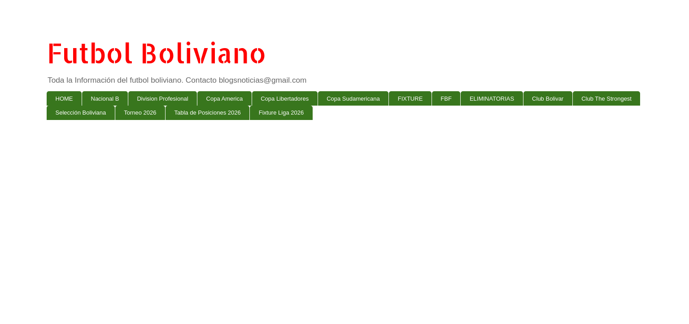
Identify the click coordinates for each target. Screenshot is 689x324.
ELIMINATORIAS (492, 98)
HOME (64, 98)
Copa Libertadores (285, 98)
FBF (446, 98)
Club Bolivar (547, 98)
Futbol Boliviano (156, 53)
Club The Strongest (606, 98)
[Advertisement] (316, 196)
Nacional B (105, 98)
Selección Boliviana (81, 112)
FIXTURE (410, 98)
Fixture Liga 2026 (281, 112)
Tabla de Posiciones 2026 (207, 112)
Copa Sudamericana (353, 98)
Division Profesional (162, 98)
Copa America (224, 98)
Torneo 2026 (140, 112)
